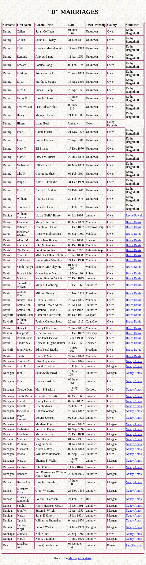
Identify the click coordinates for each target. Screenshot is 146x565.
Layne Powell (134, 215)
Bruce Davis (133, 222)
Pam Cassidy (134, 545)
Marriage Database (79, 558)
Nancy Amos (134, 361)
